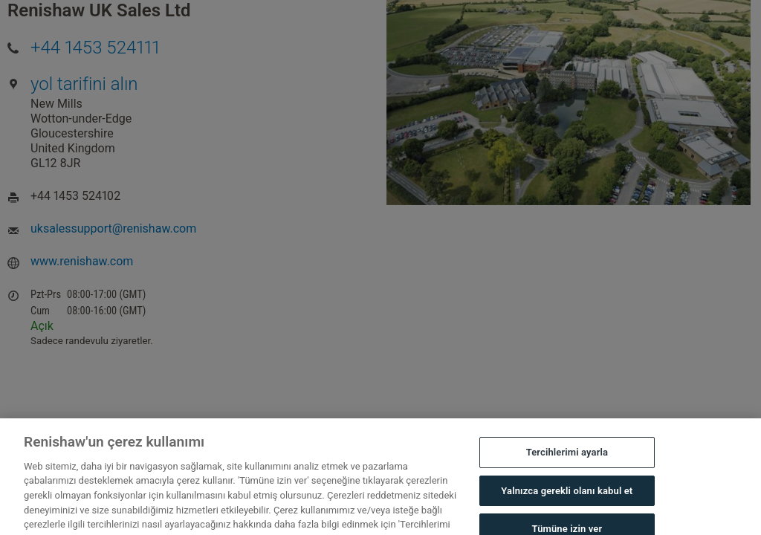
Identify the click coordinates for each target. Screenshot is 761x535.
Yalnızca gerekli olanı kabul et (566, 496)
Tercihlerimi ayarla (567, 458)
